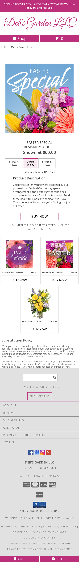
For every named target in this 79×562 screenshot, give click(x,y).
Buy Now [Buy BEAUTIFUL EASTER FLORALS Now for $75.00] (59, 280)
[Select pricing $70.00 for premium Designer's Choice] (46, 163)
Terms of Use (63, 549)
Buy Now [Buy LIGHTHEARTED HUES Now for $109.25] (39, 329)
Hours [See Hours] (59, 559)
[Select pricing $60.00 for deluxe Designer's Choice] (30, 163)
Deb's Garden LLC (39, 23)
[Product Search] (40, 377)
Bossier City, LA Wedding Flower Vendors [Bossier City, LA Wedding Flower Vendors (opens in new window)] (39, 532)
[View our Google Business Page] (36, 454)
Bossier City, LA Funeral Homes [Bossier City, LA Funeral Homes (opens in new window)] (20, 526)
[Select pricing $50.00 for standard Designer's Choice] (14, 163)
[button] (39, 505)
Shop (19, 38)
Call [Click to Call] (19, 559)
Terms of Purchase (40, 549)
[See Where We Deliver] (39, 396)
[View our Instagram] (42, 454)
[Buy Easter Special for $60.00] (39, 216)
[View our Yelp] (48, 454)
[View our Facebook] (30, 454)
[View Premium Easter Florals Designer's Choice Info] (19, 254)
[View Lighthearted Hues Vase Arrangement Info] (39, 303)
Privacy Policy (16, 549)
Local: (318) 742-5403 (39, 468)
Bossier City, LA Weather (39, 537)
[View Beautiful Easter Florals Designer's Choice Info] (59, 254)
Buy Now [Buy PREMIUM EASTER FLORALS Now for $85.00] (19, 280)
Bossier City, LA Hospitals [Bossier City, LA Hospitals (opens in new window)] (59, 526)
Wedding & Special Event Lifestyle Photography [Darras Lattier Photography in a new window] (39, 518)
